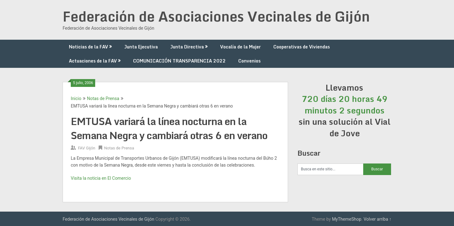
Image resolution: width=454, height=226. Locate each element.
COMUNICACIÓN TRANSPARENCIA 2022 (179, 60)
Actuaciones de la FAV (93, 60)
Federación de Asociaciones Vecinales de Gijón (216, 16)
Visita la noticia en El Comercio (101, 178)
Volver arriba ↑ (377, 219)
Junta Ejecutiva (141, 46)
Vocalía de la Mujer (240, 46)
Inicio (76, 98)
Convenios (249, 60)
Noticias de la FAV (88, 46)
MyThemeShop (346, 219)
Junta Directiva (187, 46)
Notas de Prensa (103, 98)
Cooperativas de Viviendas (301, 46)
